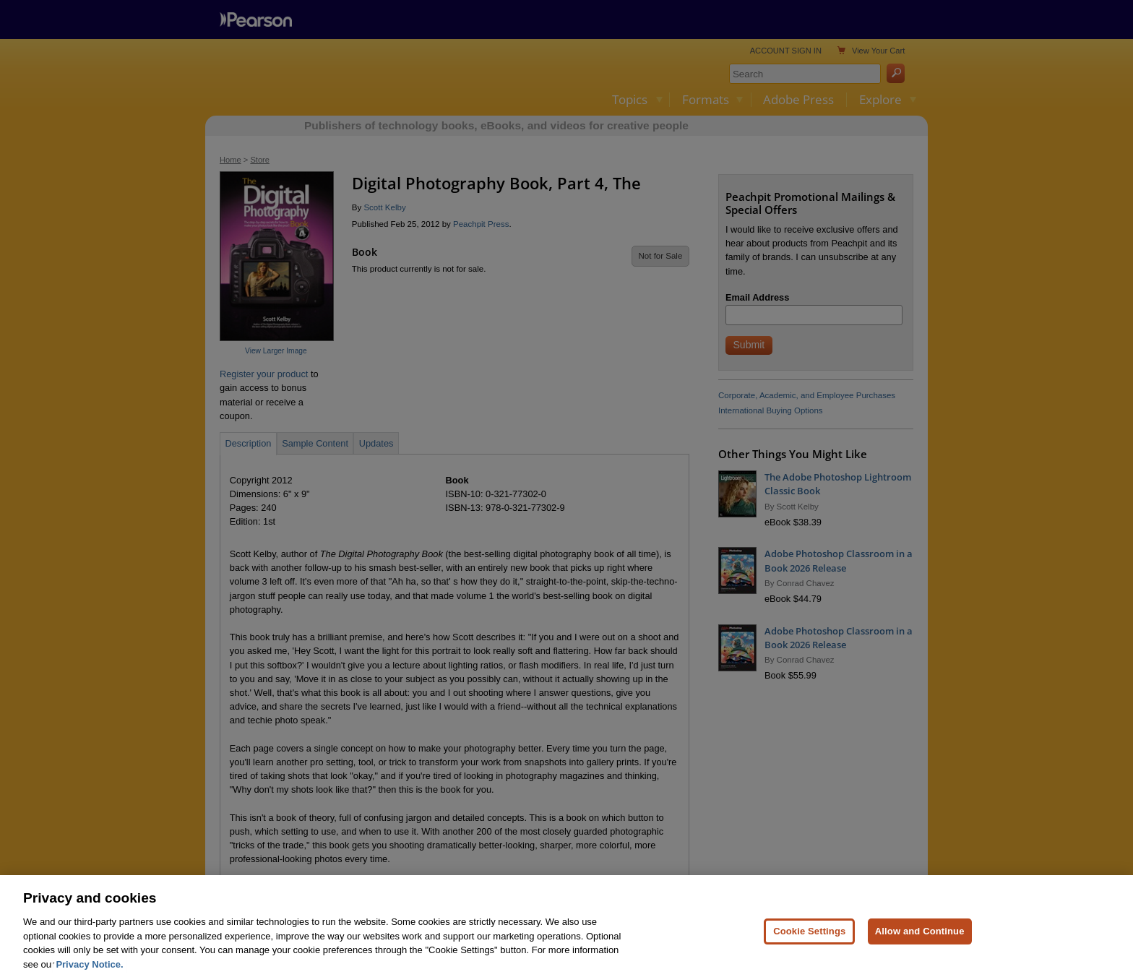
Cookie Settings (809, 947)
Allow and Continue (920, 947)
